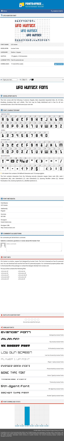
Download (59, 64)
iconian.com (45, 266)
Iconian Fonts (15, 48)
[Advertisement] (32, 72)
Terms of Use (45, 430)
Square (19, 52)
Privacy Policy (54, 430)
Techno (13, 52)
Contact (61, 430)
